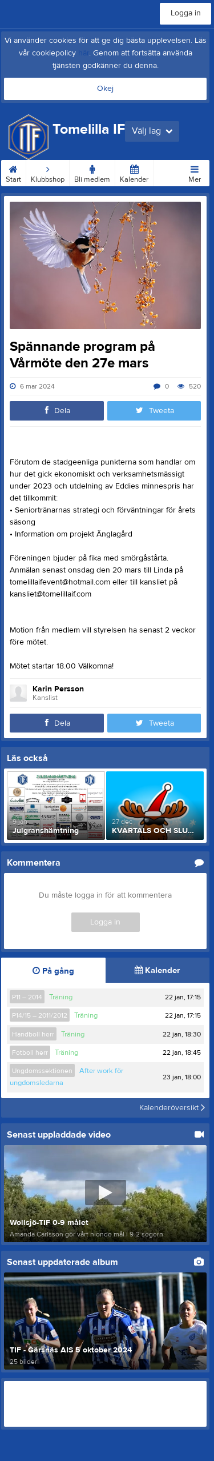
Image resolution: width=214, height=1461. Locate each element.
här (83, 53)
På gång (53, 971)
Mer (194, 172)
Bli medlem (92, 172)
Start (13, 172)
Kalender (134, 172)
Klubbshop (47, 172)
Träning (60, 997)
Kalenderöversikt (172, 1108)
